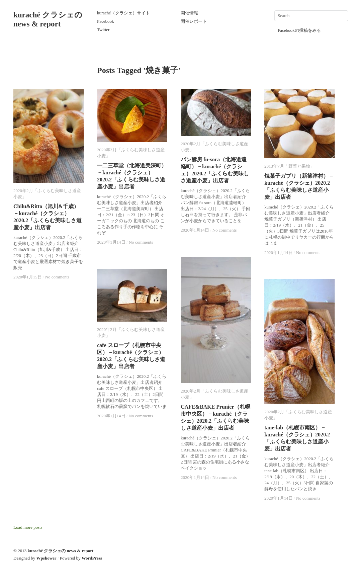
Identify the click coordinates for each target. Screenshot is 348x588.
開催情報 (189, 12)
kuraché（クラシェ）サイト (123, 12)
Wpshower (46, 558)
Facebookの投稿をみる (299, 30)
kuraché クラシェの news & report (60, 550)
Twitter (103, 29)
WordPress (92, 558)
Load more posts (27, 527)
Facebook (105, 21)
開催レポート (194, 21)
